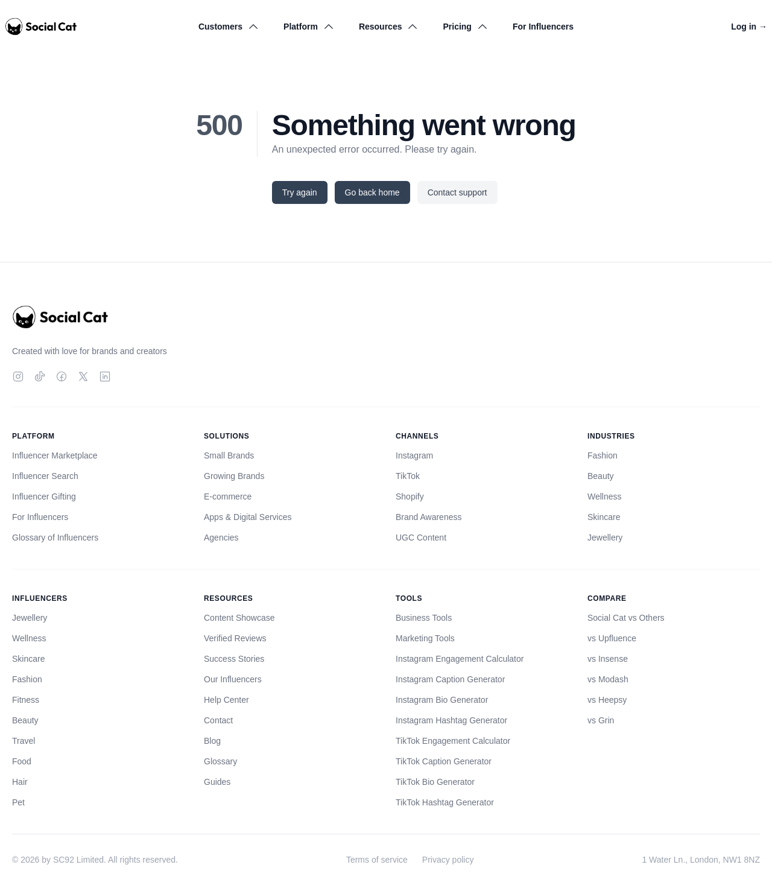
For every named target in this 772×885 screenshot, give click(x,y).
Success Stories (234, 659)
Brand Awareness (428, 517)
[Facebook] (61, 376)
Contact (218, 720)
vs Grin (600, 720)
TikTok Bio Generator (435, 782)
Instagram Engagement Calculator (460, 659)
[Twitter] (83, 376)
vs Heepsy (607, 700)
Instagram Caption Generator (450, 679)
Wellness (604, 496)
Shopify (410, 496)
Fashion (602, 455)
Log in (749, 26)
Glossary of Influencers (55, 537)
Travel (23, 741)
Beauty (600, 476)
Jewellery (604, 537)
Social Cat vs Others (626, 618)
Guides (217, 782)
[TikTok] (40, 376)
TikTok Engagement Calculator (453, 741)
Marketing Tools (425, 638)
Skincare (603, 517)
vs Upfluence (611, 638)
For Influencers (543, 26)
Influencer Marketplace (55, 455)
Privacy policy (448, 859)
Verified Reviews (235, 638)
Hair (20, 782)
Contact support (457, 192)
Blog (212, 741)
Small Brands (229, 455)
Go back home (372, 192)
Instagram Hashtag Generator (451, 720)
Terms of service (377, 859)
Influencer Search (45, 476)
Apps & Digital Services (248, 517)
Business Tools (424, 618)
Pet (18, 802)
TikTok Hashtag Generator (445, 802)
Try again (299, 192)
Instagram (414, 455)
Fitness (25, 700)
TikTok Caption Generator (444, 761)
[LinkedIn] (105, 376)
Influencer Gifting (44, 496)
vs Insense (607, 659)
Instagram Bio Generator (442, 700)
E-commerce (228, 496)
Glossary (220, 761)
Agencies (221, 537)
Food (21, 761)
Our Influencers (233, 679)
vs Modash (607, 679)
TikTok (408, 476)
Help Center (226, 700)
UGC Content (421, 537)
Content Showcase (239, 618)
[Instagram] (18, 376)
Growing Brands (234, 476)
